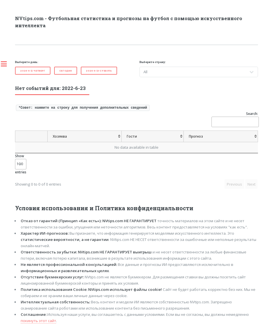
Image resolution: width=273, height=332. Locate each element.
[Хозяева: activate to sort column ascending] (85, 136)
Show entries (20, 164)
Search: (234, 119)
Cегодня (65, 70)
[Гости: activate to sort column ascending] (153, 136)
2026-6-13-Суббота (99, 70)
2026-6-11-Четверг (32, 70)
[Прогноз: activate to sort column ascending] (221, 136)
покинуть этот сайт (38, 320)
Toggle (7, 64)
